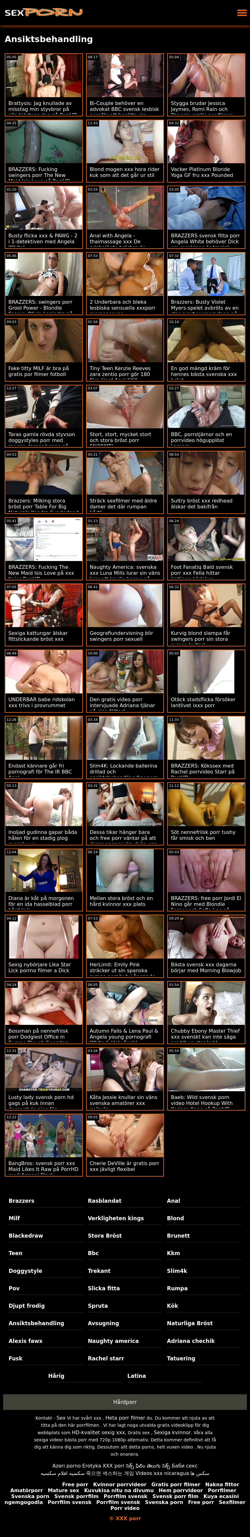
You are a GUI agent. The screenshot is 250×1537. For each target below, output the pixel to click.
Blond (175, 1218)
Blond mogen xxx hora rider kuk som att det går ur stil (125, 172)
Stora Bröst (105, 1236)
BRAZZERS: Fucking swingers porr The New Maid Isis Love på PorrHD (39, 175)
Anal (173, 1201)
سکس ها (199, 1473)
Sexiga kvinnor (172, 1432)
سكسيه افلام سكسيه (63, 1473)
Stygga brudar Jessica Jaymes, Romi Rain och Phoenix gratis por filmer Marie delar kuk (201, 112)
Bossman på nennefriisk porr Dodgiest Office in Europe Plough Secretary (39, 1037)
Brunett (178, 1236)
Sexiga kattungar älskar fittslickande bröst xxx (38, 636)
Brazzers (22, 1201)
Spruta (98, 1306)
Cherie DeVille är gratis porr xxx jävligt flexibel (124, 1166)
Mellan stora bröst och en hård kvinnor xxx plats (121, 901)
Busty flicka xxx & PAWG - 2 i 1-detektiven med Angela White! (43, 241)
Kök (172, 1306)
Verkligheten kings (116, 1218)
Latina (136, 1376)
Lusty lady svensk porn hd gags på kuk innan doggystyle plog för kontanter (41, 1106)
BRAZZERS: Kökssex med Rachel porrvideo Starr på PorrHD (203, 772)
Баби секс (185, 1466)
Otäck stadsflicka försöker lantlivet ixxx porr (203, 702)
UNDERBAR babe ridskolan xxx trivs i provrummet (41, 702)
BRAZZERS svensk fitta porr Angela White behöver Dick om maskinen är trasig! (205, 241)
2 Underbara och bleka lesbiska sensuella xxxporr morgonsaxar (123, 308)
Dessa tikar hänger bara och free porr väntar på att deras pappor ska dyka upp (124, 838)
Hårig (56, 1376)
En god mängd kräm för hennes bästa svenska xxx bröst (204, 374)
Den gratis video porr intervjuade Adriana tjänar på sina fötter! (122, 705)
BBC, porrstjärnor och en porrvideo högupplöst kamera (201, 440)
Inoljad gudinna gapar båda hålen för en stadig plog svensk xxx (42, 838)
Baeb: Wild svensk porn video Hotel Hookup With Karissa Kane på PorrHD (202, 1103)
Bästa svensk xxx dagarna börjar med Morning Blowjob (206, 967)
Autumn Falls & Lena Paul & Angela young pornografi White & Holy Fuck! (124, 1037)
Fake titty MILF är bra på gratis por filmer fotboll (38, 371)
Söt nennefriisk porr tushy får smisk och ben (203, 835)
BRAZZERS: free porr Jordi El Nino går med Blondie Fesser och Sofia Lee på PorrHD (206, 907)
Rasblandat (105, 1201)
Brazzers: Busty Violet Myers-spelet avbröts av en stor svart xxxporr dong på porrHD (204, 311)
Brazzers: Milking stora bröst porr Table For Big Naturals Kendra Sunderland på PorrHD (43, 509)
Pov (14, 1288)
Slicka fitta (104, 1288)
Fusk (15, 1358)
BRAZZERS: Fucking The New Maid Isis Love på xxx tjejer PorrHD (41, 573)
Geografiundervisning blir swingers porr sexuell (121, 636)
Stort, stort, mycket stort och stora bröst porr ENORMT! (120, 440)
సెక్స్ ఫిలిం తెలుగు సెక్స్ (148, 1466)
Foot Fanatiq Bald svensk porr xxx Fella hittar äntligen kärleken (202, 573)
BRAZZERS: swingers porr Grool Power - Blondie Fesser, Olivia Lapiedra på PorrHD (40, 311)
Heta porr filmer (125, 1418)
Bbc (93, 1253)
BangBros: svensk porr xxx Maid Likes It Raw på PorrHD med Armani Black (43, 1169)
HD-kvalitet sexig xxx (98, 1432)
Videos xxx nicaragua (162, 1473)
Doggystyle (25, 1271)
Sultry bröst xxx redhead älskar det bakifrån (202, 504)
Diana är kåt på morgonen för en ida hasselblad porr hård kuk (41, 904)
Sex (60, 1418)
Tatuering (181, 1358)
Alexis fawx (26, 1341)
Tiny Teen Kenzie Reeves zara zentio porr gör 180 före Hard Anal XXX (120, 374)
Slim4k (177, 1271)
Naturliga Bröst (190, 1323)
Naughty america (113, 1341)
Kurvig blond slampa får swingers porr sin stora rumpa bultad (200, 639)
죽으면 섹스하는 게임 (110, 1473)
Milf (14, 1218)
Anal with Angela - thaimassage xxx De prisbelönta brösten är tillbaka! (117, 244)
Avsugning (103, 1323)
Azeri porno (66, 1466)
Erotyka (91, 1466)
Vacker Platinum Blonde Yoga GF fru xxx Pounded (202, 172)
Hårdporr (125, 1402)
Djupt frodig (27, 1306)
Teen (16, 1253)
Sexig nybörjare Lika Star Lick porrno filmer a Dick (39, 967)
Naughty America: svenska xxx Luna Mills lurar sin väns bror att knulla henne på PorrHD (125, 576)
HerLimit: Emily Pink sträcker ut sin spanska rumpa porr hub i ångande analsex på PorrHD (122, 973)
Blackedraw (26, 1236)
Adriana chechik (191, 1341)
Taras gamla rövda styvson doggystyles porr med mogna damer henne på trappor (41, 443)
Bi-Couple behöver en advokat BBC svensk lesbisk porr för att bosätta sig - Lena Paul (124, 112)
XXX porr (114, 1466)
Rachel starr (106, 1358)
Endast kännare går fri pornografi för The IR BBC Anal (40, 772)
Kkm (173, 1253)
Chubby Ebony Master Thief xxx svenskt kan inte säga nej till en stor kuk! (205, 1037)
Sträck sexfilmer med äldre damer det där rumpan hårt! (123, 507)
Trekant (99, 1271)
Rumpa (177, 1288)
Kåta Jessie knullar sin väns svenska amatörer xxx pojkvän (123, 1103)
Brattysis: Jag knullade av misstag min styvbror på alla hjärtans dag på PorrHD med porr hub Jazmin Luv (42, 112)
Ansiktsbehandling (36, 1323)
